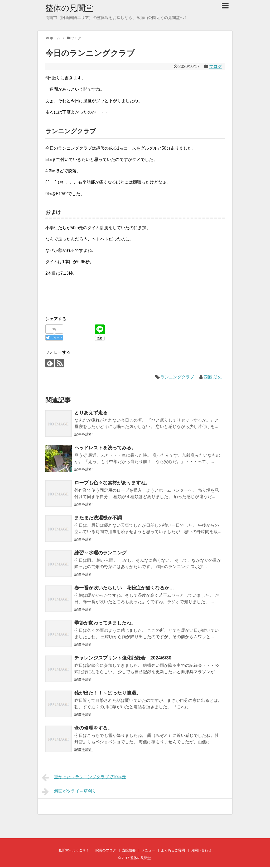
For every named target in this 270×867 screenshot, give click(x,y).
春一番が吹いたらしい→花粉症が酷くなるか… (124, 587)
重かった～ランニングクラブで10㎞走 (84, 777)
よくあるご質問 (173, 850)
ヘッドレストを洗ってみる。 (105, 447)
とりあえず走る (91, 412)
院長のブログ (105, 850)
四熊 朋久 (212, 377)
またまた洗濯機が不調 (98, 517)
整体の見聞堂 (69, 8)
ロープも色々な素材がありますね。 (112, 482)
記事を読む (83, 434)
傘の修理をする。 (93, 728)
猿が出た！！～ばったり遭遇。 (107, 693)
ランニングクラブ (177, 377)
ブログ (215, 66)
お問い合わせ (201, 850)
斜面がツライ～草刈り (69, 791)
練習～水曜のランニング (100, 552)
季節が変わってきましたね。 (105, 622)
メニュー (148, 850)
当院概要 (129, 850)
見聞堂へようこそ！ (74, 850)
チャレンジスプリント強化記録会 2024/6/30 (122, 658)
